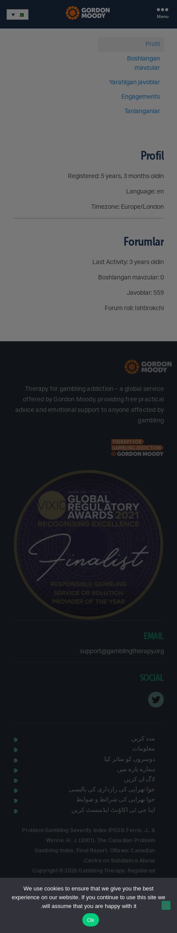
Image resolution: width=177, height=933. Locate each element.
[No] (166, 905)
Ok (90, 920)
